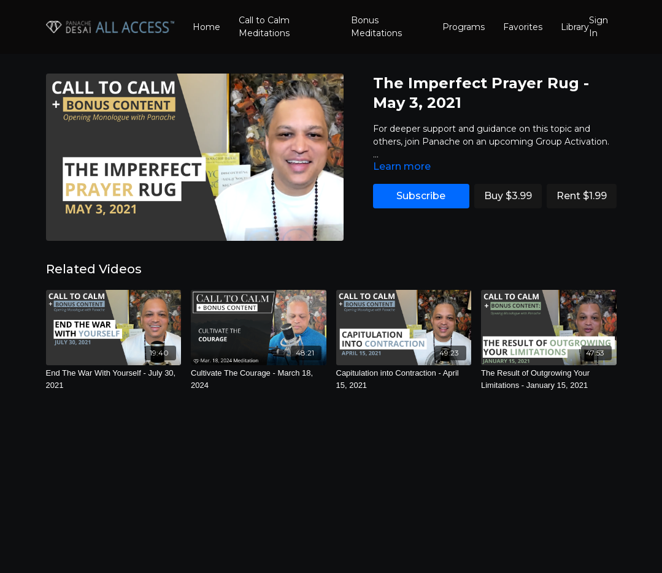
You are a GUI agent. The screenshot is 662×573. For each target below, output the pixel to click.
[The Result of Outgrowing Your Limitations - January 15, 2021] (549, 379)
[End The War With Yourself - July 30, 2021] (114, 379)
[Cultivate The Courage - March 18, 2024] (258, 379)
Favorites (522, 26)
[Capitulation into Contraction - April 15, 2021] (404, 379)
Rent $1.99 (581, 196)
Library (575, 26)
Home (206, 26)
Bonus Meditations (376, 27)
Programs (463, 26)
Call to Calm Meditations (264, 27)
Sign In (598, 27)
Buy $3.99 (508, 196)
